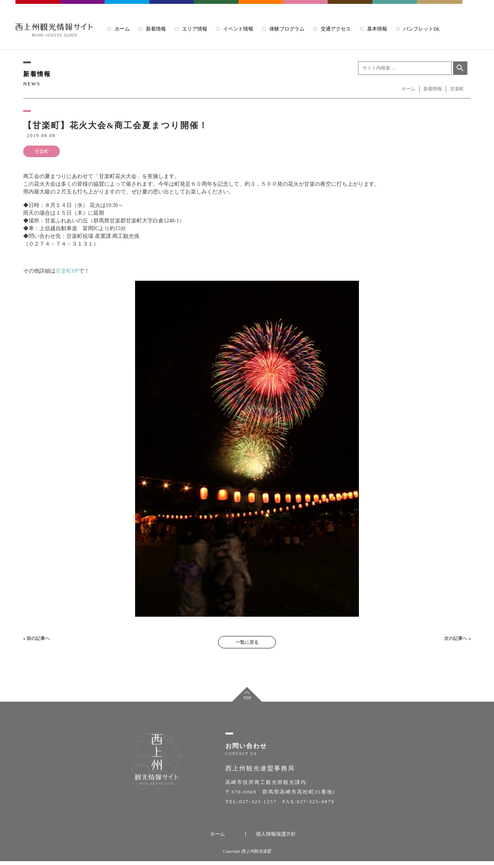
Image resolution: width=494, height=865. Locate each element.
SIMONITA (261, 7)
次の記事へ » (457, 638)
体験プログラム (287, 29)
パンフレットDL (421, 29)
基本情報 (377, 29)
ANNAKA (172, 7)
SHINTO (350, 7)
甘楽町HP (67, 271)
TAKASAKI (38, 7)
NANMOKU (440, 7)
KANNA (216, 7)
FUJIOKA (83, 7)
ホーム (122, 29)
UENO (395, 7)
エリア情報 (194, 29)
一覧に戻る (247, 642)
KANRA (306, 7)
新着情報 (156, 29)
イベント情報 (238, 29)
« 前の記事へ (36, 638)
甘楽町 (42, 151)
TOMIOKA (127, 7)
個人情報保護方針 (276, 837)
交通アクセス (336, 29)
